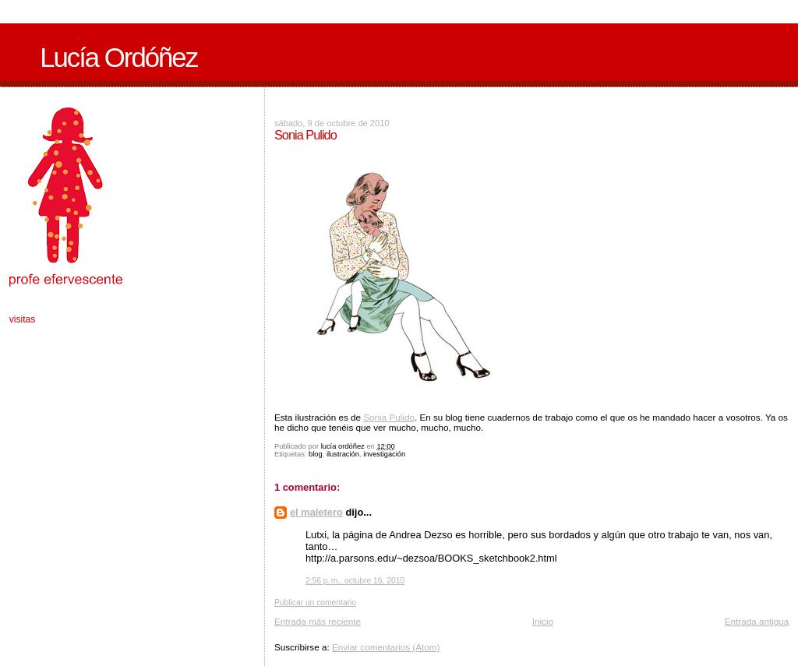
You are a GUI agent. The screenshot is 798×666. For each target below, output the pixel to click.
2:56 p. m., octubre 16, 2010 (354, 580)
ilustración (343, 454)
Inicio (542, 621)
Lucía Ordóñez (118, 57)
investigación (384, 454)
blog (316, 454)
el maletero (316, 512)
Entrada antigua (757, 621)
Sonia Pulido (389, 417)
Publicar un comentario (315, 602)
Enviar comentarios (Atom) (386, 647)
